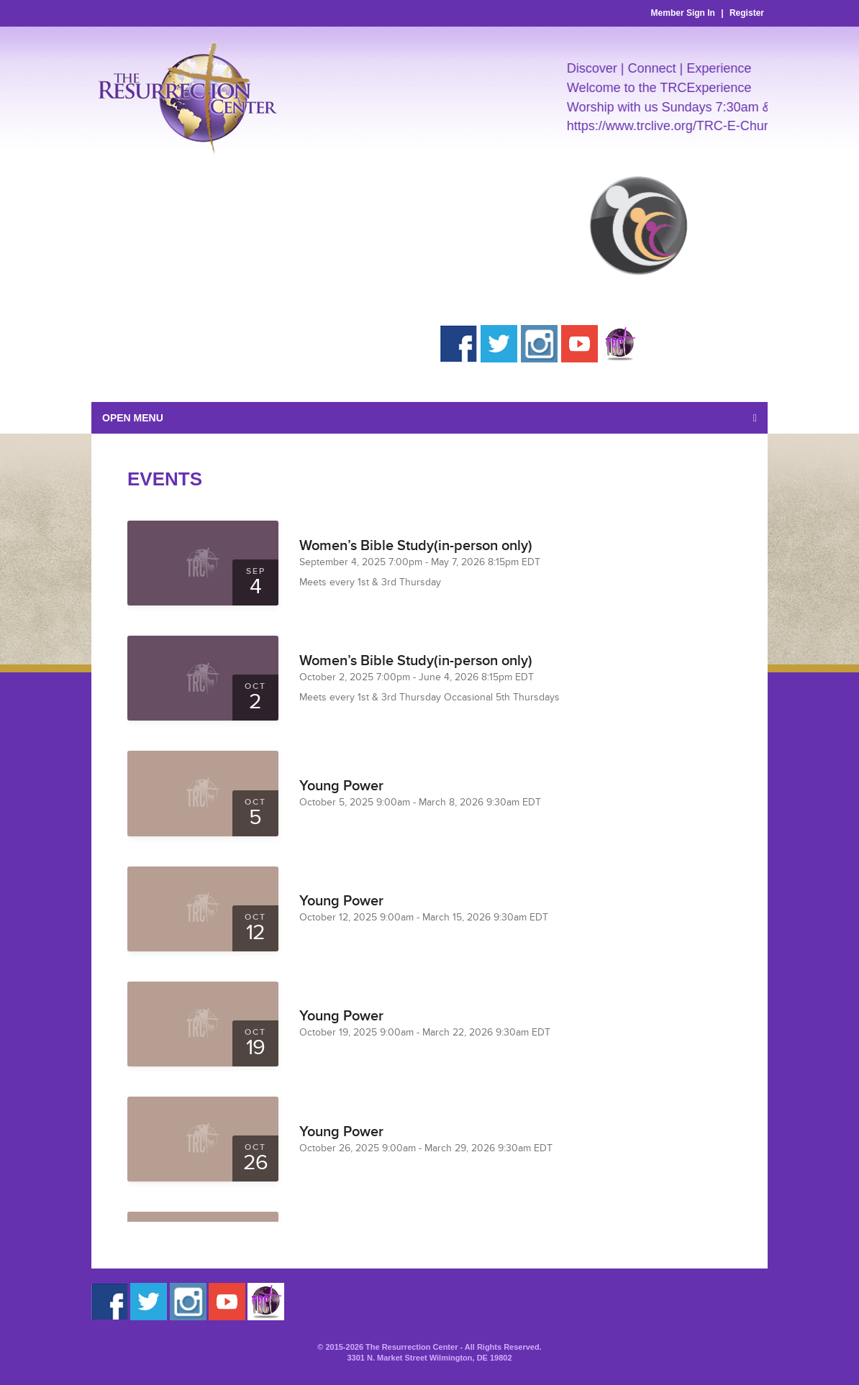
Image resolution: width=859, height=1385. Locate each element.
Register (747, 13)
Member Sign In (683, 13)
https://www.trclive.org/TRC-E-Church (678, 126)
